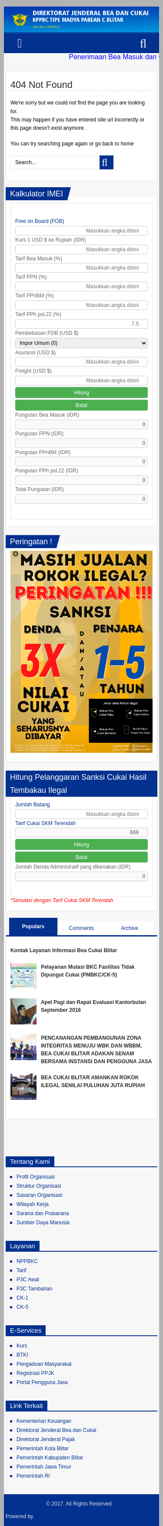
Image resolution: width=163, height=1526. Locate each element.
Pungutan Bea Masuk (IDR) (47, 415)
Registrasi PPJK (35, 1373)
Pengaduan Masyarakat (44, 1364)
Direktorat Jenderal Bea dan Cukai (56, 1430)
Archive (129, 928)
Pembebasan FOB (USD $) (46, 333)
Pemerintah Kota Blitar (43, 1448)
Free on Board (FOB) (39, 221)
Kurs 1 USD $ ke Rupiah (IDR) (50, 240)
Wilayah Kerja (33, 1204)
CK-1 (22, 1298)
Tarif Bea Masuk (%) (38, 259)
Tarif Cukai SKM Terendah (45, 823)
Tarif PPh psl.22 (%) (38, 314)
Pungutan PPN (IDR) (39, 434)
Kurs (22, 1346)
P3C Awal (28, 1280)
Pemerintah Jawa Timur (44, 1467)
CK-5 (22, 1307)
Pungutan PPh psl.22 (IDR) (46, 471)
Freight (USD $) (33, 371)
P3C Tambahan (35, 1289)
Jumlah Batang (32, 805)
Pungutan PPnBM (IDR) (42, 452)
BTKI (22, 1355)
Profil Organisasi (36, 1177)
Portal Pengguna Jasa (42, 1382)
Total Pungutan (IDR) (39, 489)
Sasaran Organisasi (39, 1195)
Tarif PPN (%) (31, 277)
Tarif (22, 1270)
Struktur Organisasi (39, 1186)
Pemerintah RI (33, 1476)
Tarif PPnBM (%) (34, 296)
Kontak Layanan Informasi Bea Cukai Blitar (63, 950)
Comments (81, 928)
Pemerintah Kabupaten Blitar (50, 1458)
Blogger (44, 1516)
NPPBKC (27, 1261)
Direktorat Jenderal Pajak (46, 1439)
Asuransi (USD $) (35, 353)
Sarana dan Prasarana (43, 1213)
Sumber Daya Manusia (43, 1222)
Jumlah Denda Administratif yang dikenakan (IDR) (72, 867)
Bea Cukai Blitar (25, 1504)
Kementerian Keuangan (44, 1421)
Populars (33, 926)
